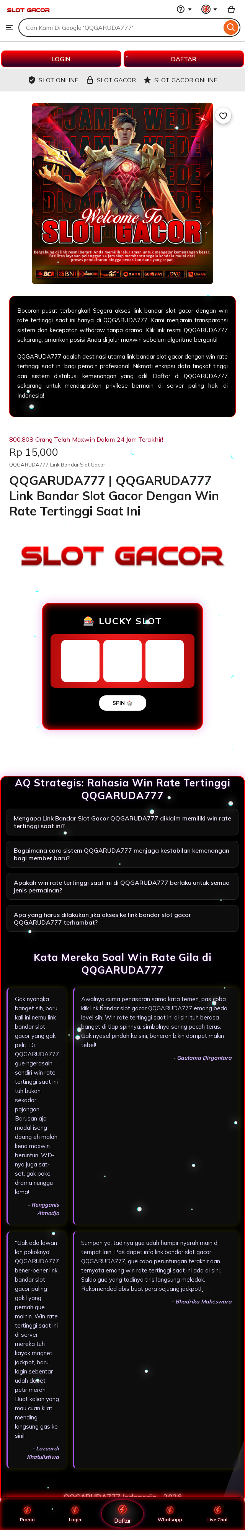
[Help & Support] (184, 9)
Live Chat (217, 1513)
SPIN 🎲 (123, 703)
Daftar (122, 1513)
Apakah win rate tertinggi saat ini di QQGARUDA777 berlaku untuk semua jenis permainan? (122, 886)
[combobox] (120, 27)
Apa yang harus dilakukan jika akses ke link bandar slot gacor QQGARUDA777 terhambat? (102, 918)
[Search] (231, 27)
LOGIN (61, 59)
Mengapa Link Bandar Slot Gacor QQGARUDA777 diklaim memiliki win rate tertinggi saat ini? (122, 822)
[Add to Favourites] (223, 116)
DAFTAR (183, 59)
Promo (27, 1513)
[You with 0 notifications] (209, 9)
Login (75, 1513)
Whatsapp (170, 1513)
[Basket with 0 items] (231, 9)
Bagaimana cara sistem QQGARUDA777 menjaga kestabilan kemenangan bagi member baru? (121, 854)
